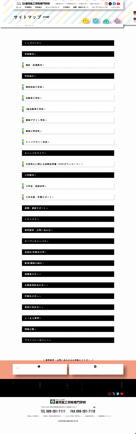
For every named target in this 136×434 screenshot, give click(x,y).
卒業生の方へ (83, 3)
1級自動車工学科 (37, 391)
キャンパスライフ (52, 7)
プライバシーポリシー (116, 400)
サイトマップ (113, 397)
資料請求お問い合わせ (134, 17)
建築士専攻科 (36, 396)
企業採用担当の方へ (115, 385)
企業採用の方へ (72, 3)
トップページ (17, 25)
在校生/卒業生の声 (88, 395)
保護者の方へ (60, 3)
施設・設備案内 (19, 385)
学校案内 (28, 7)
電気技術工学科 (37, 385)
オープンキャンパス (100, 7)
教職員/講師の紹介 (88, 399)
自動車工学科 (36, 388)
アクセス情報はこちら (87, 417)
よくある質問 (113, 392)
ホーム (18, 7)
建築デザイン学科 (38, 393)
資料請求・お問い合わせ (90, 387)
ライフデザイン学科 (38, 398)
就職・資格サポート (81, 7)
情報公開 (112, 395)
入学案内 (66, 7)
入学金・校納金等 (59, 390)
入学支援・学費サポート (61, 392)
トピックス (115, 7)
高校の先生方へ (95, 3)
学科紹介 (38, 7)
